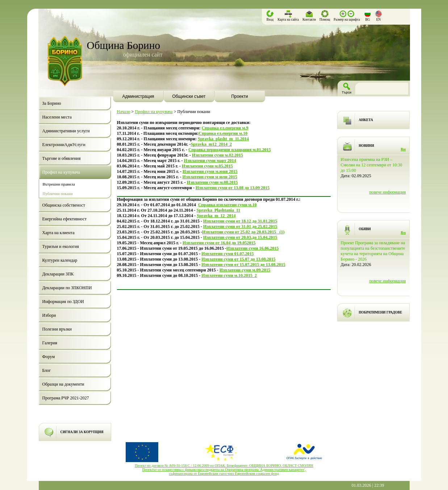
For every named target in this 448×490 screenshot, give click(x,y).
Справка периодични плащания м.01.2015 (229, 149)
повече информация (387, 192)
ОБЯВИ (365, 229)
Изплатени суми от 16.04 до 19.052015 (219, 242)
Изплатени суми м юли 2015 (210, 176)
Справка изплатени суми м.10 (227, 204)
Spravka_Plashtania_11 (218, 210)
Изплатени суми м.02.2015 (217, 155)
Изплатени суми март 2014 (210, 160)
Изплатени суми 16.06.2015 (252, 248)
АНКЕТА (366, 120)
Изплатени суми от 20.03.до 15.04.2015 (240, 237)
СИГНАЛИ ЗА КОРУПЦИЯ (82, 432)
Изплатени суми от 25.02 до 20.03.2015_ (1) (243, 231)
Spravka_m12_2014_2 (211, 144)
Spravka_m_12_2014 (216, 215)
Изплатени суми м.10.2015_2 (229, 275)
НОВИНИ (366, 146)
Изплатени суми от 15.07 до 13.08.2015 (238, 259)
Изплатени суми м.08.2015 (212, 182)
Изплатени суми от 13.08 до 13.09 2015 (232, 187)
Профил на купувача (153, 111)
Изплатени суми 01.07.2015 (227, 253)
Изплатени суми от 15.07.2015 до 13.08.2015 (243, 264)
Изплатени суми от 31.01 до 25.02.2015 (240, 226)
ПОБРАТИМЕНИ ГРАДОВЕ (380, 312)
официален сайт (143, 54)
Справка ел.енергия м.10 (222, 133)
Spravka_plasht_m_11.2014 (223, 138)
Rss (403, 149)
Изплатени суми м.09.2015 (245, 270)
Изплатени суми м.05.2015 (207, 166)
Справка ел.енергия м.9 (225, 127)
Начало (123, 111)
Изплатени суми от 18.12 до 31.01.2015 (240, 221)
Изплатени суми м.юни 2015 (210, 171)
